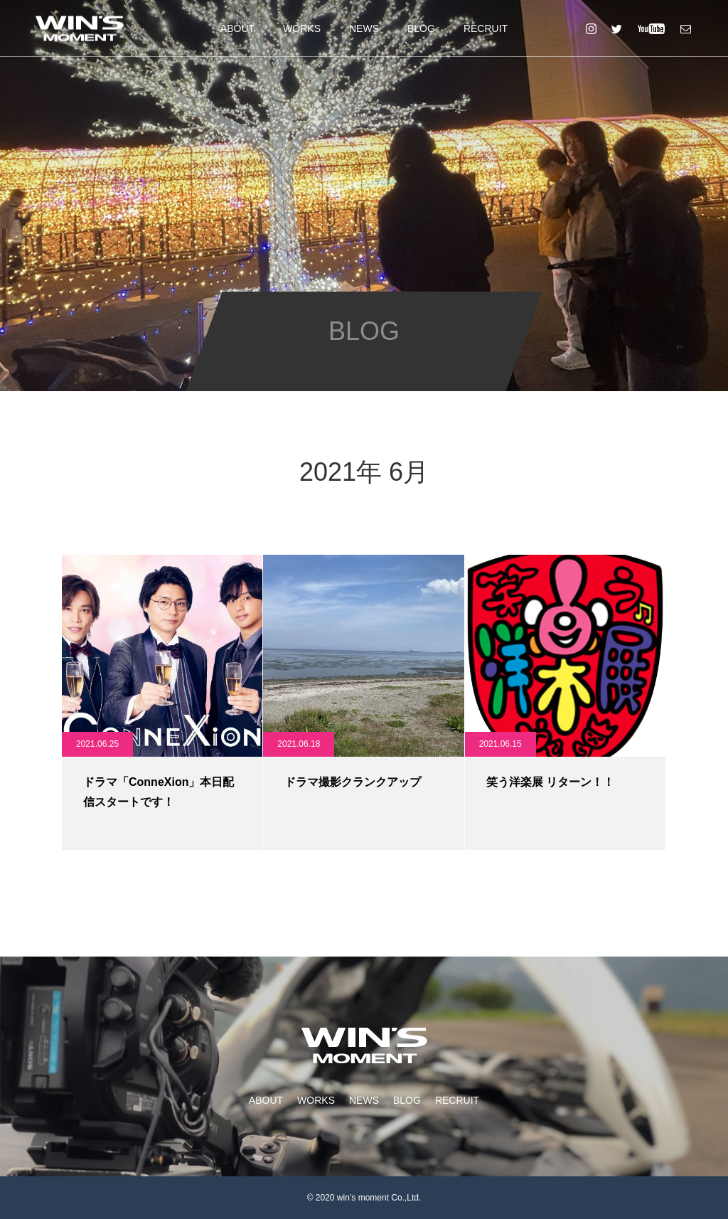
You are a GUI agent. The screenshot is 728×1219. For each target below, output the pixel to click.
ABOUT (237, 28)
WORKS (302, 28)
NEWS (364, 28)
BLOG (421, 28)
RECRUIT (486, 28)
